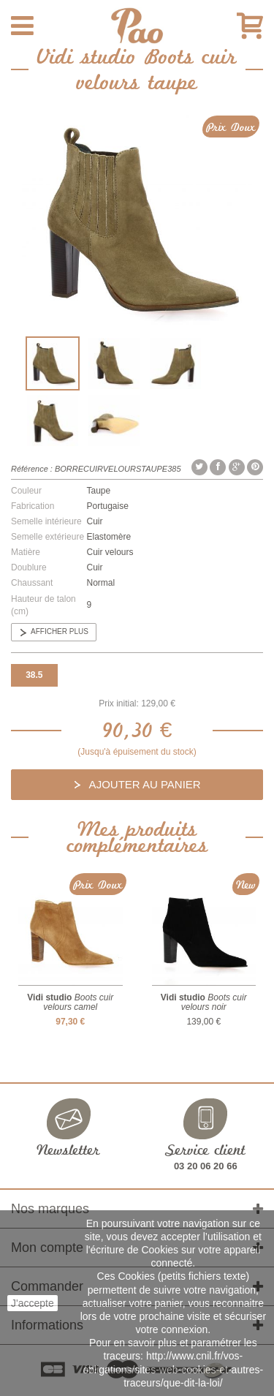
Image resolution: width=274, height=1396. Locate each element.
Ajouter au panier (143, 784)
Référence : (32, 468)
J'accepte (32, 1303)
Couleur (26, 491)
